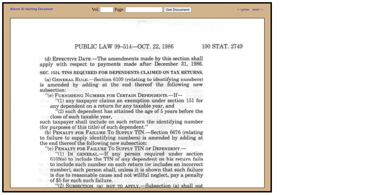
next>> (258, 9)
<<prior (243, 9)
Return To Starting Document (31, 9)
